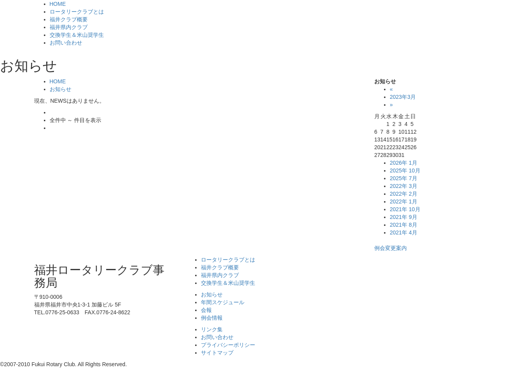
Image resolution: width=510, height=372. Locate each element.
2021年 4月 (403, 232)
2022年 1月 (403, 201)
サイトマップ (217, 353)
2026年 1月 (403, 163)
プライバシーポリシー (228, 345)
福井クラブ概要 (69, 19)
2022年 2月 (403, 194)
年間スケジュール (222, 302)
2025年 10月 (405, 170)
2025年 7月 (403, 178)
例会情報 (212, 318)
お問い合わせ (66, 43)
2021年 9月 (403, 217)
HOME (58, 4)
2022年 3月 (403, 186)
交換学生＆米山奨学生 (77, 35)
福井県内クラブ (69, 27)
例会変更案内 (390, 248)
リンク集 (212, 329)
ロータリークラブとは (77, 12)
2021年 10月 (405, 209)
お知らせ (60, 89)
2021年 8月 (403, 225)
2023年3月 (403, 97)
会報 (206, 310)
